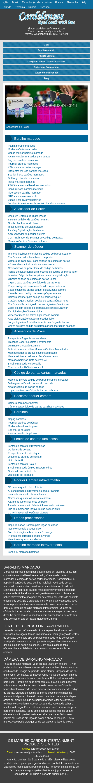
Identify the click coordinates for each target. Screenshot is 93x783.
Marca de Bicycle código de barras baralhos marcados (38, 379)
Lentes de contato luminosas (36, 439)
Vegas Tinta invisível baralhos (24, 199)
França (59, 2)
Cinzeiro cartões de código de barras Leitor (32, 278)
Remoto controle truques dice (24, 528)
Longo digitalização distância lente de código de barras (38, 322)
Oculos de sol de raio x (20, 474)
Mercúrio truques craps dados (24, 539)
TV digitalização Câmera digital (25, 311)
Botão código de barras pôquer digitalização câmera (37, 289)
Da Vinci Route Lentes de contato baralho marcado (36, 203)
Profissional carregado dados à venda (29, 535)
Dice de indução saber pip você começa (30, 532)
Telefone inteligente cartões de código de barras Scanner (39, 253)
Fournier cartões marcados (23, 163)
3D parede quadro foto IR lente (25, 487)
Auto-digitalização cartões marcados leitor (31, 318)
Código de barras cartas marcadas (40, 372)
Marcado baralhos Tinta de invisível (27, 360)
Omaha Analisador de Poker (23, 223)
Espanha (45, 7)
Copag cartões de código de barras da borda (33, 390)
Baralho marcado (46, 50)
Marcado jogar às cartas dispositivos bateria (32, 352)
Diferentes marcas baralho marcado (28, 171)
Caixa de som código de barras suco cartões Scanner (38, 307)
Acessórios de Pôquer (46, 72)
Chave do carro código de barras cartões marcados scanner (41, 325)
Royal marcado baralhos (21, 181)
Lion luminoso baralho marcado (25, 189)
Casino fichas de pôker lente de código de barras (35, 268)
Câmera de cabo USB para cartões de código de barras (39, 260)
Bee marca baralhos (19, 429)
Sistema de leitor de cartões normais (28, 219)
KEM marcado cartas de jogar (24, 167)
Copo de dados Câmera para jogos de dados (33, 525)
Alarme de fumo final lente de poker (28, 501)
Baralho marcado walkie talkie (24, 363)
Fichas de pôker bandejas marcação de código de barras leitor (43, 271)
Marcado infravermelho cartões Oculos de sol (33, 356)
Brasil (15, 2)
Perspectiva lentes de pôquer (24, 453)
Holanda (6, 7)
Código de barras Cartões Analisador (46, 61)
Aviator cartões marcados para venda (29, 156)
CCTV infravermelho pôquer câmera (28, 512)
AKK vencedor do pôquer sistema (26, 234)
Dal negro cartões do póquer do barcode (30, 383)
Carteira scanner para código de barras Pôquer (34, 297)
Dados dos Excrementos (46, 67)
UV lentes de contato (19, 449)
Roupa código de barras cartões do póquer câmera (36, 286)
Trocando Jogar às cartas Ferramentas (29, 341)
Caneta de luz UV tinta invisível (25, 367)
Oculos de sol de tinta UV (22, 471)
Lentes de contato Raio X (22, 464)
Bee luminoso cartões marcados (26, 174)
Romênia (20, 7)
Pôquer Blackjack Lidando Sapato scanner (31, 264)
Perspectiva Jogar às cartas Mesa (27, 338)
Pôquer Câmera (47, 56)
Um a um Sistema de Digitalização (27, 215)
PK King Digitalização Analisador (26, 230)
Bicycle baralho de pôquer (22, 433)
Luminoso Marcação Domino (24, 345)
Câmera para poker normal (23, 403)
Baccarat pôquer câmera (33, 396)
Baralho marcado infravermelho (38, 545)
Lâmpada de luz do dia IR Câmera (27, 494)
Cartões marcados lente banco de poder (30, 257)
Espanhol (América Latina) (37, 2)
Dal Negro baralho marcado (23, 178)
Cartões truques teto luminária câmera (29, 498)
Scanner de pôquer (28, 246)
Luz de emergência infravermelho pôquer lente (34, 508)
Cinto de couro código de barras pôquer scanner (35, 293)
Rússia (32, 7)
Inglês (5, 2)
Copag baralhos (17, 419)
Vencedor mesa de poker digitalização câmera (33, 315)
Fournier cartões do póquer (23, 422)
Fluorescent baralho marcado (24, 192)
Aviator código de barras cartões (26, 386)
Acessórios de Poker (17, 126)
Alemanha (72, 2)
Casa (46, 45)
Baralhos (21, 412)
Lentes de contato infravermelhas (26, 445)
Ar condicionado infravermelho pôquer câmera (33, 490)
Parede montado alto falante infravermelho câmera (36, 505)
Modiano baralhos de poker (23, 426)
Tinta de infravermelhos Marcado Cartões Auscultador (38, 349)
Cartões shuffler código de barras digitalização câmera (38, 304)
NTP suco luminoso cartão (22, 196)
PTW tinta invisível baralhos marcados (29, 185)
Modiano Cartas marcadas (22, 149)
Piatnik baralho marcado (21, 145)
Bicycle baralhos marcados (23, 160)
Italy (84, 2)
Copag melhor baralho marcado (25, 152)
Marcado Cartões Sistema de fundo (27, 241)
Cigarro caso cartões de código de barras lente (34, 282)
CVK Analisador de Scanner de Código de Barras (35, 237)
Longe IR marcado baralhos (23, 551)
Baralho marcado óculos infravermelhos (30, 467)
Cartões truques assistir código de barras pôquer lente (38, 300)
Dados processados (29, 518)
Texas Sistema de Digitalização (25, 226)
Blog (46, 78)
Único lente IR (16, 460)
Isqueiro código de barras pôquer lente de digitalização (38, 275)
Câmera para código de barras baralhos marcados (36, 406)
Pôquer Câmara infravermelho (37, 480)
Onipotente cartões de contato (25, 456)
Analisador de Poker (29, 209)
